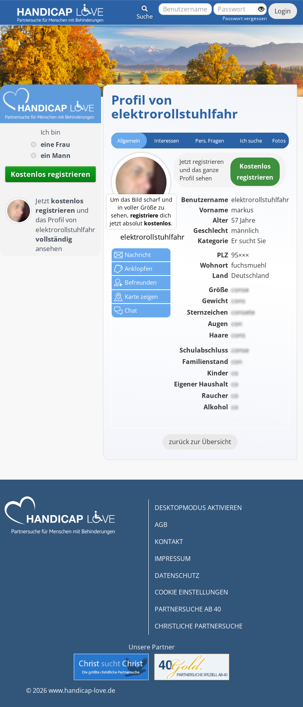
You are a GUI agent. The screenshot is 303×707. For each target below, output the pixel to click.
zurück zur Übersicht (200, 441)
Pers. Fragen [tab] (209, 140)
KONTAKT (169, 541)
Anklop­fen (133, 268)
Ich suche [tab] (251, 140)
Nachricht (132, 255)
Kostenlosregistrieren (255, 172)
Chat (125, 310)
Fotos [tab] (279, 140)
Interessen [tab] (166, 140)
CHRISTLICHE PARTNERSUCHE (199, 626)
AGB (161, 524)
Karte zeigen (136, 297)
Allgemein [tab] (128, 140)
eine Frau (55, 144)
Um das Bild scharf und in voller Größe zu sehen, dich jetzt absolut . (141, 211)
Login (283, 11)
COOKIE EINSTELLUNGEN (191, 592)
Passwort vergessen (245, 18)
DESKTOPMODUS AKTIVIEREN (198, 507)
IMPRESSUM (173, 558)
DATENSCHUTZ (177, 575)
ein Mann (56, 155)
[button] (145, 11)
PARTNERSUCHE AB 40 (188, 609)
